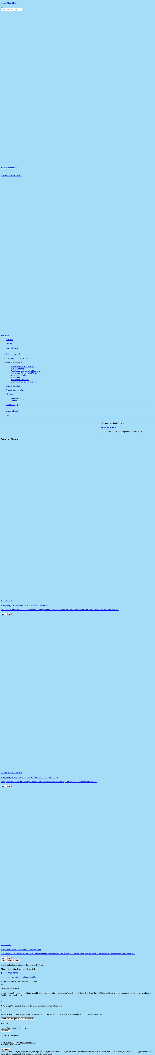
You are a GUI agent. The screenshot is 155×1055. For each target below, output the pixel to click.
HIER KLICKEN (111, 427)
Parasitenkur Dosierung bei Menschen (25, 371)
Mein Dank (15, 400)
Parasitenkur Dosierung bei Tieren (24, 373)
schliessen (5, 1031)
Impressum (5, 977)
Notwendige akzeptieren (10, 1019)
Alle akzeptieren (27, 1019)
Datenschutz (16, 977)
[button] (80, 362)
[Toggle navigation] (2, 7)
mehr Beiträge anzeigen (10, 961)
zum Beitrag (6, 614)
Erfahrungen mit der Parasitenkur (24, 382)
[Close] (2, 172)
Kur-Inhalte (15, 377)
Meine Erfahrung (17, 398)
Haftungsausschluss (29, 977)
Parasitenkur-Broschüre (20, 380)
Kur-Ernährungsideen (19, 375)
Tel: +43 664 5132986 (9, 973)
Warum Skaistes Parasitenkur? (22, 367)
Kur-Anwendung (17, 369)
